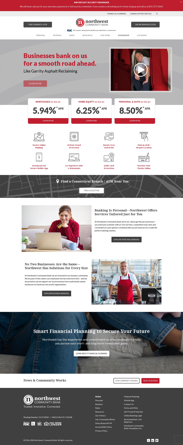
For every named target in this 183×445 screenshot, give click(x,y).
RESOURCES (88, 35)
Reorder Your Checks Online (144, 166)
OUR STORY (105, 35)
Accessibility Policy (103, 427)
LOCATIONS (142, 35)
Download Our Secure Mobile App (39, 166)
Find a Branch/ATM (103, 423)
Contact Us (129, 404)
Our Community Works (105, 419)
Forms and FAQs (131, 408)
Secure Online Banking (39, 146)
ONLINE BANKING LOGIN (145, 24)
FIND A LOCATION (91, 190)
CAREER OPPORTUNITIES (141, 14)
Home (98, 396)
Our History (100, 415)
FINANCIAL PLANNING (116, 14)
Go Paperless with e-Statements (74, 166)
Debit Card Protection (109, 166)
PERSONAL (40, 35)
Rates (97, 408)
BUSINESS (57, 35)
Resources (99, 412)
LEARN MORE (48, 121)
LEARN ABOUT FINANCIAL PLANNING (91, 353)
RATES (72, 35)
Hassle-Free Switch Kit (109, 146)
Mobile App (129, 400)
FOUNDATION (123, 35)
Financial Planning (131, 396)
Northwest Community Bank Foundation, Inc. (134, 426)
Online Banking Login (133, 415)
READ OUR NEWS (150, 381)
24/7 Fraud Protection (133, 412)
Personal (99, 400)
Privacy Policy (101, 431)
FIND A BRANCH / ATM (37, 24)
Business (99, 404)
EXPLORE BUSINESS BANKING (56, 293)
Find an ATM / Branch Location (144, 146)
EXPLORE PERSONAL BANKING (126, 240)
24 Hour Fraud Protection (74, 146)
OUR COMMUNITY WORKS (126, 381)
